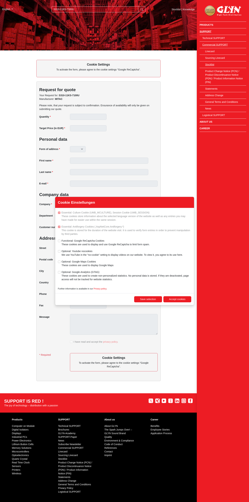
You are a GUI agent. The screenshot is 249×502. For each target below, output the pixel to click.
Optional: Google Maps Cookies (88, 263)
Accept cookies (177, 299)
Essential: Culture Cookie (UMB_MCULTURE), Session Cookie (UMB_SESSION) (126, 216)
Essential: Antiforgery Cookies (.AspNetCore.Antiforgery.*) (126, 230)
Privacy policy (99, 289)
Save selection (148, 299)
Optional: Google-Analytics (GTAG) (126, 276)
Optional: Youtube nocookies (122, 253)
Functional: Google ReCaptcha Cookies (106, 242)
